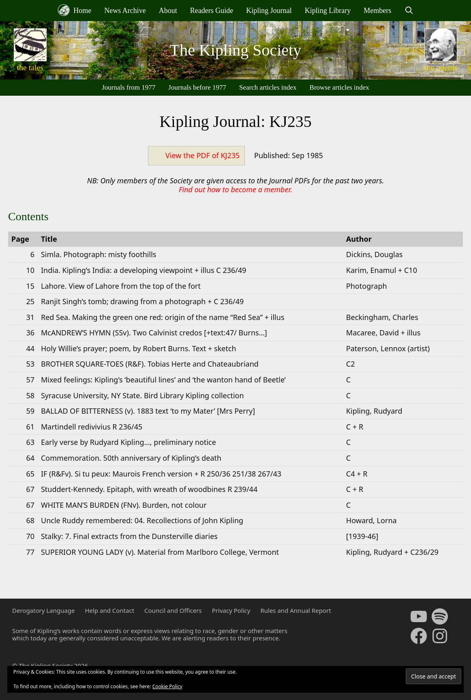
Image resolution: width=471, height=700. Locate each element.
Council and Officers (173, 610)
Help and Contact (109, 610)
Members (377, 10)
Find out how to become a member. (235, 189)
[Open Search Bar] (409, 10)
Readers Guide (211, 10)
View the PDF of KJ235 (202, 155)
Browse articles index (339, 87)
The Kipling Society (235, 50)
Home (75, 10)
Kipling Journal (269, 10)
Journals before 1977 (197, 87)
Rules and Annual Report (295, 610)
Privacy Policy (231, 610)
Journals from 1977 (128, 87)
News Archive (125, 10)
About (168, 10)
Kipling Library (328, 10)
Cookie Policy (167, 686)
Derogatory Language (43, 610)
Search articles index (268, 87)
